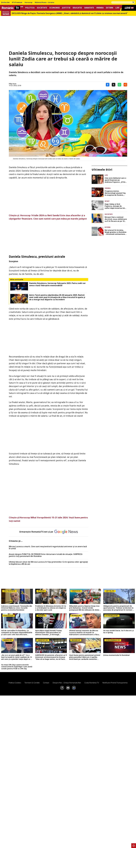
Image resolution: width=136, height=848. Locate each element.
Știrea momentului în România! (116, 655)
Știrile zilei (5, 2)
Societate (42, 8)
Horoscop (28, 2)
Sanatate (89, 8)
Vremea (100, 8)
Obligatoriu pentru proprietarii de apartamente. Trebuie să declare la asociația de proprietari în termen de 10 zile (119, 608)
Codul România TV (91, 683)
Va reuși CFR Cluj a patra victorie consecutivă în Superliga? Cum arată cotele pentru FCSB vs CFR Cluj (16, 667)
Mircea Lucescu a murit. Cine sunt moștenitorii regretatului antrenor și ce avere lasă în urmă (48, 548)
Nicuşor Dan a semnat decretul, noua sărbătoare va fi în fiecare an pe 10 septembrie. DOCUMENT (116, 219)
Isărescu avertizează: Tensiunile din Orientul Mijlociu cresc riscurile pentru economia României (16, 608)
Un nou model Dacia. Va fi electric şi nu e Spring (118, 632)
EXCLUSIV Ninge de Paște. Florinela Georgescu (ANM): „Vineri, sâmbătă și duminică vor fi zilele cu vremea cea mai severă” (70, 13)
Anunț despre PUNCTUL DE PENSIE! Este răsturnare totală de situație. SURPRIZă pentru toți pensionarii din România (45, 555)
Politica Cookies (15, 683)
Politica (30, 8)
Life (117, 8)
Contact (46, 683)
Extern (109, 8)
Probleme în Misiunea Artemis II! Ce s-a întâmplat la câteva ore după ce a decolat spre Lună (50, 608)
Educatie (77, 8)
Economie (54, 8)
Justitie (66, 8)
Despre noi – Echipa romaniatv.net (67, 683)
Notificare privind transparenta (115, 683)
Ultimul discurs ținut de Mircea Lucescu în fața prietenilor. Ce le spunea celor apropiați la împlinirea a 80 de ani (48, 563)
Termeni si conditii (32, 683)
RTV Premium (17, 2)
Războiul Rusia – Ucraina (44, 2)
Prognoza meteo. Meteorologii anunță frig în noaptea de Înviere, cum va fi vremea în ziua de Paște (115, 193)
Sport (107, 201)
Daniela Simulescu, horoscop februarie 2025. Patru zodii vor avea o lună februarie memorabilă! (57, 284)
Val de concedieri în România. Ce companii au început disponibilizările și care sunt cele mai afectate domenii (16, 632)
